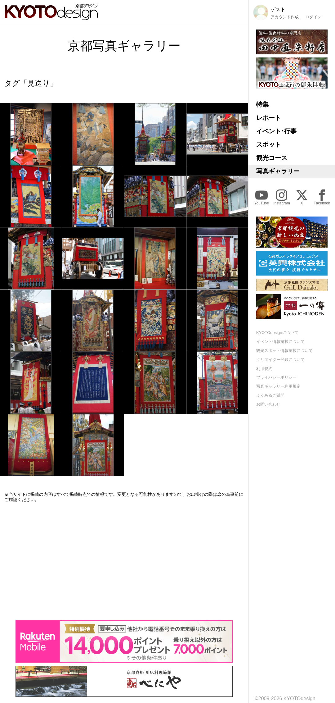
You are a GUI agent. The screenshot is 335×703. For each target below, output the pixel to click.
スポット (268, 144)
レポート (268, 117)
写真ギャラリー (278, 171)
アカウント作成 (284, 17)
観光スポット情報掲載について (284, 350)
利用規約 (264, 368)
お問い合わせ (268, 404)
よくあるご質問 (270, 395)
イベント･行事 (276, 131)
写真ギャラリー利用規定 (278, 386)
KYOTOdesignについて (277, 332)
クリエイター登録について (280, 359)
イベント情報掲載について (280, 341)
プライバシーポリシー (276, 377)
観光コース (271, 157)
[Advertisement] (124, 561)
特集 (262, 104)
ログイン (313, 17)
